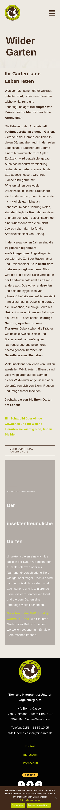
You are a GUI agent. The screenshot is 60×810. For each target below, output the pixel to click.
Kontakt (30, 746)
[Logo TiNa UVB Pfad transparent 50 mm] (12, 6)
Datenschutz (30, 763)
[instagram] (38, 784)
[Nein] (56, 798)
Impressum (30, 754)
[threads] (30, 784)
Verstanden (17, 805)
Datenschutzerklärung (30, 800)
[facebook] (21, 784)
